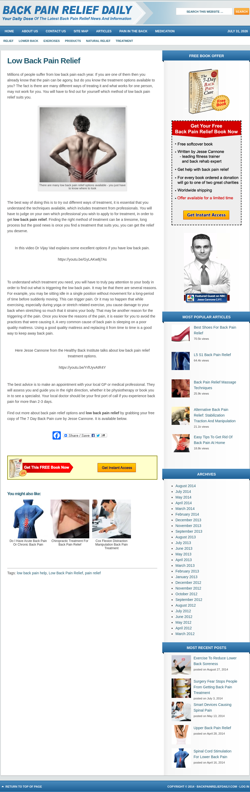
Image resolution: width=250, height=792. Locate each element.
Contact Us (56, 31)
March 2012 (185, 634)
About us (30, 31)
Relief (8, 40)
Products (73, 40)
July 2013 (183, 543)
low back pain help (32, 573)
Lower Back (28, 40)
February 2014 (187, 514)
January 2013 (186, 577)
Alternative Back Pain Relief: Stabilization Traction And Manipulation (215, 415)
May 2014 (183, 497)
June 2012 (183, 617)
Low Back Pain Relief (66, 573)
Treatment (124, 40)
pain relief (93, 573)
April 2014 (183, 503)
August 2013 (185, 537)
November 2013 (188, 526)
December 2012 (188, 582)
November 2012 (188, 588)
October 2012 (186, 594)
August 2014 (185, 486)
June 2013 (183, 548)
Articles (104, 31)
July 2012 (183, 611)
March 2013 (185, 565)
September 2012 (188, 600)
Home (9, 31)
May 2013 (183, 554)
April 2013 (183, 560)
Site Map (80, 31)
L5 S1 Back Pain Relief (212, 355)
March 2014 (185, 509)
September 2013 (188, 531)
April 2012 (183, 628)
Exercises (51, 40)
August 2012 (185, 605)
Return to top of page (23, 786)
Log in (244, 786)
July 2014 (183, 491)
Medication (165, 31)
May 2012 (183, 622)
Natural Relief (98, 40)
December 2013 (188, 520)
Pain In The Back (133, 31)
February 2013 (187, 571)
